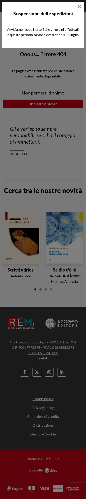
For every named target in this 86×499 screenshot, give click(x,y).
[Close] (79, 6)
